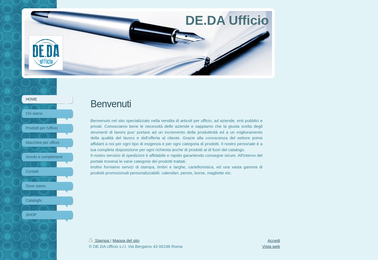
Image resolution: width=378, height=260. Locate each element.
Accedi (274, 240)
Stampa (99, 240)
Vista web (271, 246)
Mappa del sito (125, 240)
